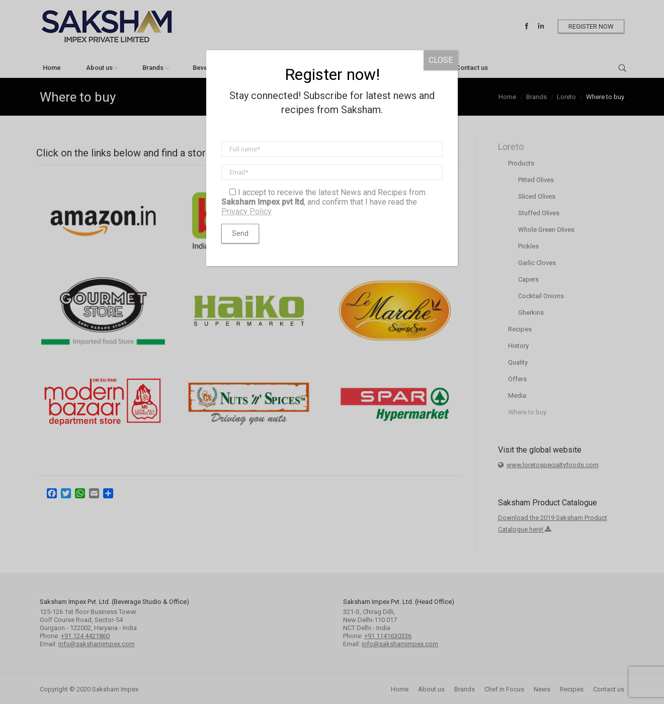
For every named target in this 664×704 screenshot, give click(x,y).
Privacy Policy (246, 211)
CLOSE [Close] (441, 60)
